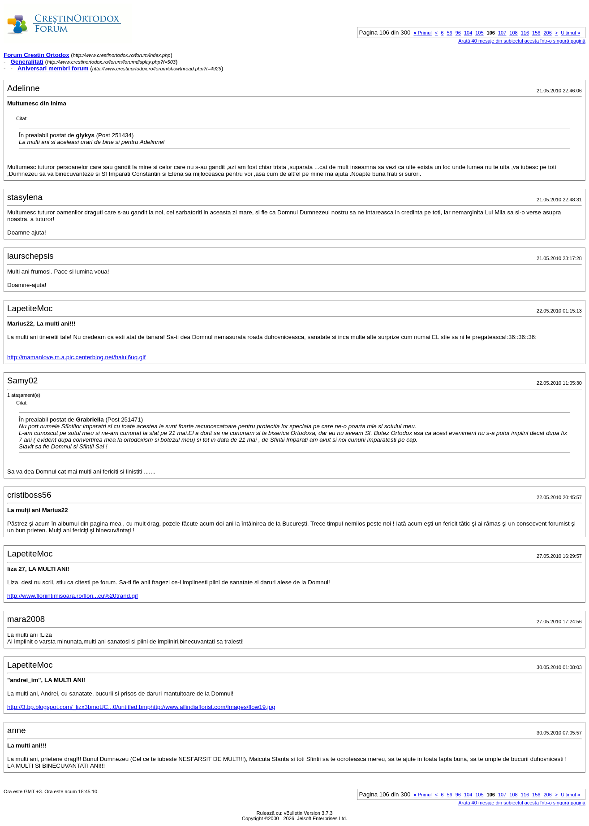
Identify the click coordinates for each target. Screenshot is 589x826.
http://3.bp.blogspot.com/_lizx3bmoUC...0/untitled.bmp (78, 707)
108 (513, 32)
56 (449, 32)
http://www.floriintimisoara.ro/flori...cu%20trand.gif (72, 595)
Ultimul (570, 32)
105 (479, 32)
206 (547, 32)
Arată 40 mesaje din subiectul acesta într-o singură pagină (521, 40)
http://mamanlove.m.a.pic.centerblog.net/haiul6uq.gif (76, 357)
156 (536, 32)
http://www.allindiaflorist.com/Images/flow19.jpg (212, 707)
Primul (422, 32)
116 (525, 32)
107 (502, 32)
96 (458, 32)
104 (468, 32)
